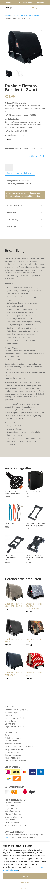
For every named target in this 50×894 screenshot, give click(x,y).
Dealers (8, 715)
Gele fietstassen (12, 805)
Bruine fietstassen (13, 802)
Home (7, 15)
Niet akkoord (25, 889)
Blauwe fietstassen (13, 814)
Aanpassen (25, 882)
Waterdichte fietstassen (15, 760)
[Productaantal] (9, 167)
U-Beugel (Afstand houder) (16, 103)
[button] (41, 31)
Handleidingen (11, 712)
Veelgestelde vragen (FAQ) (16, 709)
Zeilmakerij (10, 724)
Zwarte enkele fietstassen (16, 825)
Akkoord (25, 876)
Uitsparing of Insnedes (14, 135)
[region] (25, 868)
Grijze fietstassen (12, 808)
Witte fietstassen (12, 811)
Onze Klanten (11, 721)
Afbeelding (16, 348)
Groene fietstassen (13, 817)
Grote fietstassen (12, 752)
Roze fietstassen (12, 822)
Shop (13, 15)
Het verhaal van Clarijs (15, 718)
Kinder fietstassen (13, 743)
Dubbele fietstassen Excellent (28, 15)
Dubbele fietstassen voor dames (19, 746)
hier (6, 837)
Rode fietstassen (12, 819)
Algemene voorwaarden (15, 726)
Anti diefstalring (12, 119)
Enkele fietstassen (13, 738)
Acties (7, 735)
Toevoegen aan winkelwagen (20, 173)
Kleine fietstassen (12, 758)
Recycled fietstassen (14, 749)
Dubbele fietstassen (14, 740)
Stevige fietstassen (13, 755)
